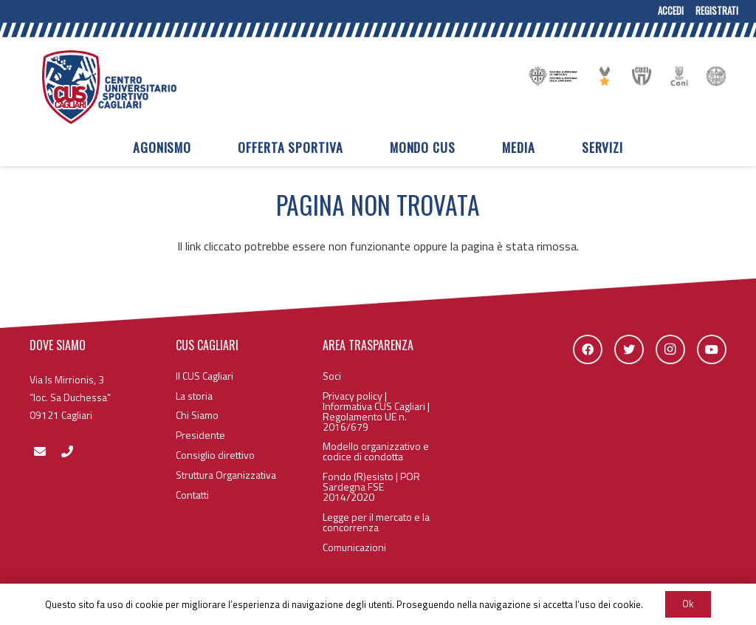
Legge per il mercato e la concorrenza (376, 522)
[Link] (109, 87)
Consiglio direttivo (215, 454)
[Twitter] (629, 349)
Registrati (716, 11)
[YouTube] (711, 349)
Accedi (671, 11)
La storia (194, 395)
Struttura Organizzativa (226, 474)
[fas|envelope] (39, 451)
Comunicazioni (354, 547)
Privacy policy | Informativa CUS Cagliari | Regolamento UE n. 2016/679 (376, 411)
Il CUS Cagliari (204, 375)
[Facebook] (587, 349)
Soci (332, 375)
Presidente (200, 435)
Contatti (192, 494)
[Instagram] (670, 349)
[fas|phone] (67, 451)
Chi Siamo (197, 415)
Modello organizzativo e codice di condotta (376, 451)
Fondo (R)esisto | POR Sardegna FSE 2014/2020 (371, 486)
